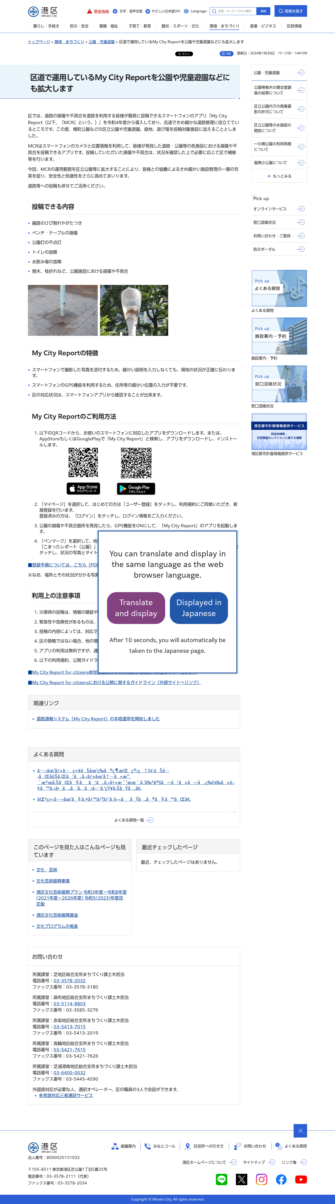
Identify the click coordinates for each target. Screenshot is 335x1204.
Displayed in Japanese (199, 608)
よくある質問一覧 (129, 820)
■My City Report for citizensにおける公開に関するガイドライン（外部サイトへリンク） (114, 682)
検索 (263, 11)
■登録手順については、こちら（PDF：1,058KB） (77, 565)
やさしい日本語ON (166, 11)
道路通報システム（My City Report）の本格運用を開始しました (98, 719)
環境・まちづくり (69, 42)
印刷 (228, 54)
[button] (98, 11)
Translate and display (136, 608)
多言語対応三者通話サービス (66, 1095)
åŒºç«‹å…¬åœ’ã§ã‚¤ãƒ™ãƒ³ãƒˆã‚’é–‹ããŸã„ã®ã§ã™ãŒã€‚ (114, 799)
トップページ (39, 42)
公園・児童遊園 (102, 42)
